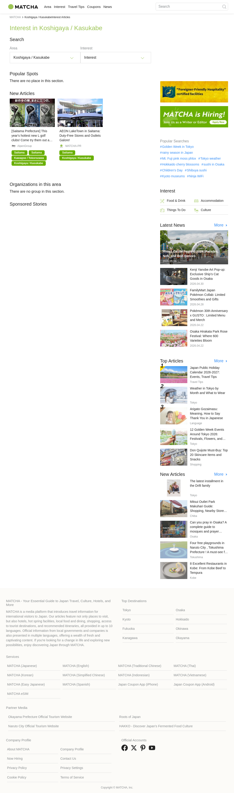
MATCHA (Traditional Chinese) (139, 666)
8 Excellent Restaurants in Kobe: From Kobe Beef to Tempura (208, 568)
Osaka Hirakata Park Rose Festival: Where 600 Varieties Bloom (209, 336)
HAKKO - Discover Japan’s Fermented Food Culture (156, 726)
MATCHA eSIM (17, 694)
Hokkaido (182, 619)
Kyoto (127, 619)
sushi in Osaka (213, 164)
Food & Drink (173, 201)
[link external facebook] (125, 749)
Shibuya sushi (197, 170)
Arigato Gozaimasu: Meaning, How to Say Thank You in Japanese (206, 413)
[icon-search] (224, 6)
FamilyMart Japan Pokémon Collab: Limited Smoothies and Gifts (207, 294)
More (219, 225)
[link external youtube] (153, 749)
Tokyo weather (210, 158)
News (128, 7)
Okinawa (182, 628)
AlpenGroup (24, 146)
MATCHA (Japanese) (22, 666)
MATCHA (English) (76, 666)
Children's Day (172, 170)
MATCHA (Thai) (185, 666)
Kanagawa (130, 638)
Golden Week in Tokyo (178, 146)
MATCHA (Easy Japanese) (26, 684)
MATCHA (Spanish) (76, 684)
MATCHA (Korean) (20, 675)
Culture (202, 210)
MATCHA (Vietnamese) (190, 675)
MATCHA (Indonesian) (134, 675)
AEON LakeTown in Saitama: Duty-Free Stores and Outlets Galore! (80, 135)
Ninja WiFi (196, 176)
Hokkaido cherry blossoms (180, 164)
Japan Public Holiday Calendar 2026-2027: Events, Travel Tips (205, 372)
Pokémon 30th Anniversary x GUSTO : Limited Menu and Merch (209, 315)
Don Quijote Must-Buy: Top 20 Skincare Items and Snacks (209, 454)
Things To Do (173, 210)
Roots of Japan (129, 717)
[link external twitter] (135, 749)
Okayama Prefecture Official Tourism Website (40, 717)
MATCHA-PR (73, 146)
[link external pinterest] (144, 749)
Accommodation (209, 201)
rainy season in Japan (177, 152)
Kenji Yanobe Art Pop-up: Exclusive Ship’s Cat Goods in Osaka (207, 274)
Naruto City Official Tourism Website (33, 726)
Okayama (182, 638)
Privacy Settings (71, 768)
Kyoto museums (173, 176)
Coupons (110, 7)
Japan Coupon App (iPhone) (138, 684)
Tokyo (127, 610)
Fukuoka (129, 628)
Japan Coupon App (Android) (194, 684)
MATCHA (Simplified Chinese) (84, 675)
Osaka (180, 610)
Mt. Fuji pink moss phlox (179, 158)
